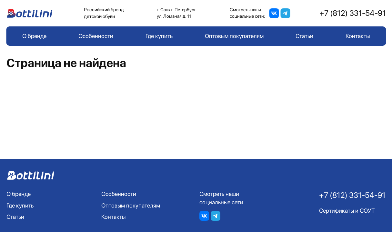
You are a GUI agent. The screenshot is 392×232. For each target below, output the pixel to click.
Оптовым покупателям (234, 36)
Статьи (304, 36)
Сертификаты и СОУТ (347, 210)
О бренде (34, 36)
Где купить (159, 36)
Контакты (358, 36)
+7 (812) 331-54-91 (352, 13)
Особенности (95, 36)
